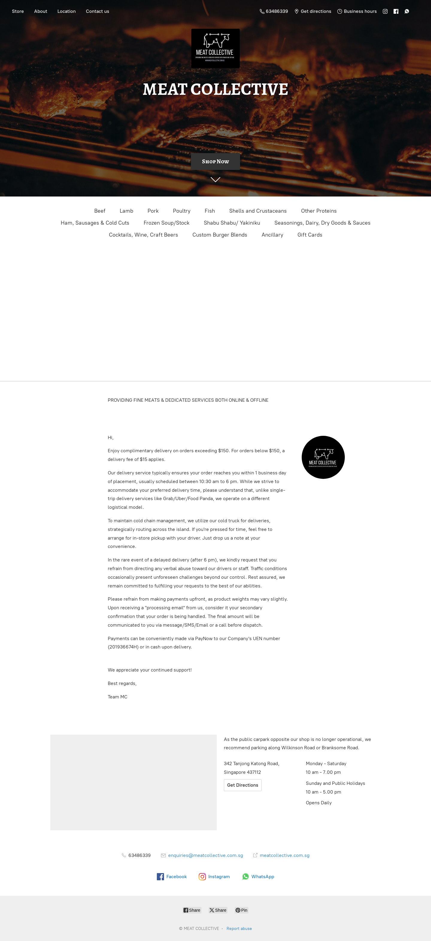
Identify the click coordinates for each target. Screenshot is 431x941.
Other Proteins (319, 211)
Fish (210, 211)
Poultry (181, 211)
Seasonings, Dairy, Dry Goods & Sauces (322, 223)
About (40, 11)
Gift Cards (310, 235)
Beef (99, 211)
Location (66, 11)
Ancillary (272, 235)
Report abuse (239, 928)
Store (18, 11)
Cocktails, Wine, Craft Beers (143, 235)
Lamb (126, 211)
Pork (153, 211)
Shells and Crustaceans (258, 211)
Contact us (97, 11)
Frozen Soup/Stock (166, 223)
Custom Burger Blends (219, 235)
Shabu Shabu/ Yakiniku (232, 223)
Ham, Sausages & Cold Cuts (95, 223)
